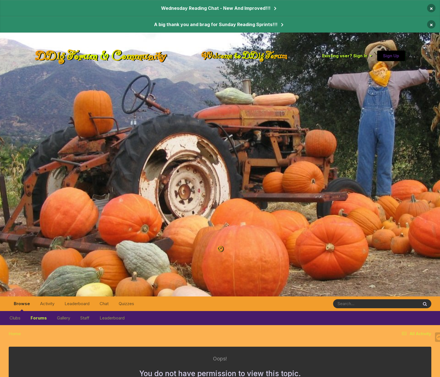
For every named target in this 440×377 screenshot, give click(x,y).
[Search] (360, 303)
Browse (22, 306)
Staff (85, 318)
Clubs (15, 318)
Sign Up (391, 55)
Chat (104, 303)
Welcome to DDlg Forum (244, 55)
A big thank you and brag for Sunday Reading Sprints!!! (216, 24)
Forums (39, 318)
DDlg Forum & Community (100, 55)
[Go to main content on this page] (220, 249)
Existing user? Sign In (347, 55)
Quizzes (126, 303)
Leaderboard (112, 318)
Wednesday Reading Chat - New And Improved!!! (216, 8)
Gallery (63, 318)
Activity (47, 303)
